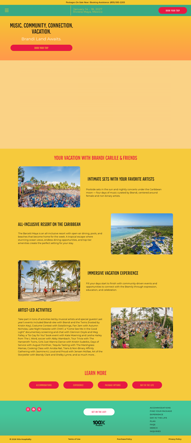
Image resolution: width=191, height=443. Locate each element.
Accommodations (44, 385)
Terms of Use (74, 439)
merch (154, 428)
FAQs (152, 424)
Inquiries (155, 431)
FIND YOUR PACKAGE (161, 411)
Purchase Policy (124, 439)
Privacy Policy (175, 439)
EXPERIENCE (78, 385)
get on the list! (99, 411)
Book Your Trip (173, 10)
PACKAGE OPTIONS (113, 385)
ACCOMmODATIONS (160, 408)
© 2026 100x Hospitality (20, 439)
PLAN (153, 421)
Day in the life (147, 385)
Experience (156, 414)
